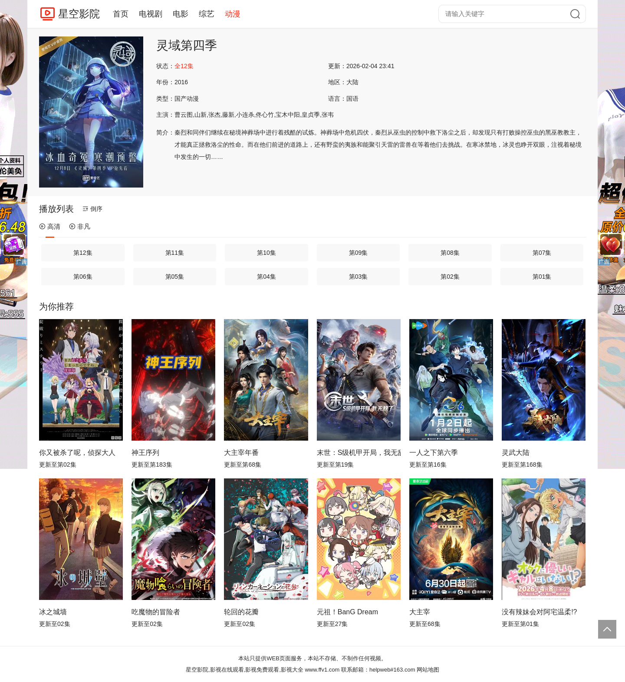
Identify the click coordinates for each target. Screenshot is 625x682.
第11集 (174, 252)
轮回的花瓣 (241, 612)
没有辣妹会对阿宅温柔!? (539, 612)
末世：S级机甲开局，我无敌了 (359, 452)
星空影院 (79, 14)
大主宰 (419, 612)
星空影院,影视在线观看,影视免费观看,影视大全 (244, 669)
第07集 (542, 252)
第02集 (450, 276)
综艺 (206, 14)
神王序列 (145, 452)
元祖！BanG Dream (347, 612)
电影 (180, 14)
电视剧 (150, 14)
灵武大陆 (516, 452)
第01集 (542, 276)
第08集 (450, 252)
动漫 (232, 14)
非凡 (79, 226)
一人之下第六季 (433, 452)
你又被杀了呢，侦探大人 (77, 452)
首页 (120, 14)
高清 (49, 226)
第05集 (174, 276)
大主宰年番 (241, 452)
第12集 (82, 252)
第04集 (266, 276)
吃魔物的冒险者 (156, 612)
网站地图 (428, 669)
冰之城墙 (53, 612)
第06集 (82, 276)
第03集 (358, 276)
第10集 (266, 252)
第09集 (358, 252)
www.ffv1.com (322, 669)
